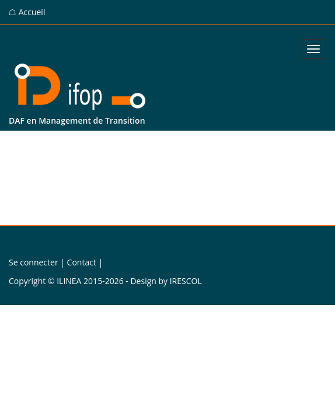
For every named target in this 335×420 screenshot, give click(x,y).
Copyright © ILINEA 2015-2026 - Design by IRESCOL (105, 280)
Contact (81, 262)
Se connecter (33, 262)
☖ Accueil (27, 12)
